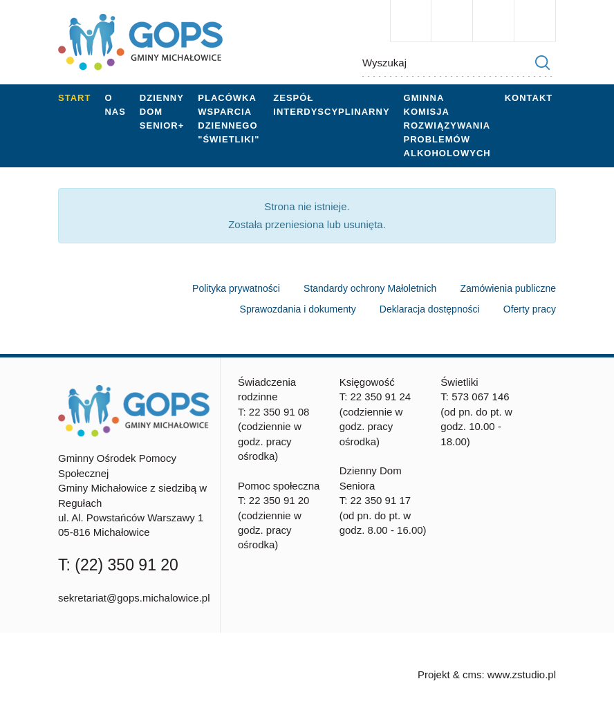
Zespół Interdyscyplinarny (331, 105)
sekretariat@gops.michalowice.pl (134, 598)
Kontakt (529, 98)
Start (74, 98)
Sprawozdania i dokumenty (298, 309)
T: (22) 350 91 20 (118, 565)
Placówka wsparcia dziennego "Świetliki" (228, 119)
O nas (114, 105)
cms (472, 674)
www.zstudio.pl (521, 674)
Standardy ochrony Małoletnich (370, 288)
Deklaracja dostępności (430, 309)
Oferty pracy (529, 309)
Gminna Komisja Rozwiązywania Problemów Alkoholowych (447, 125)
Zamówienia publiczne (508, 288)
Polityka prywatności (236, 288)
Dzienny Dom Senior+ (162, 112)
